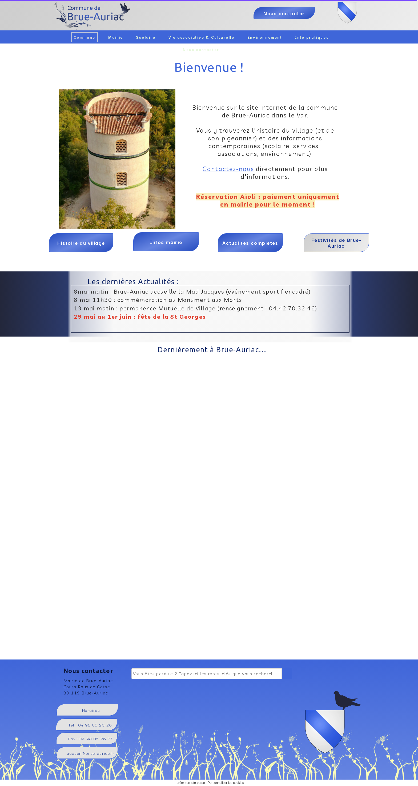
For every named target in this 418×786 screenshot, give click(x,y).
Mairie (115, 37)
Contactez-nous (228, 169)
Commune (84, 37)
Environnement (264, 37)
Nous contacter (201, 49)
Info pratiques (312, 37)
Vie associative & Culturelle (201, 37)
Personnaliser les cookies (226, 783)
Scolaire (146, 37)
